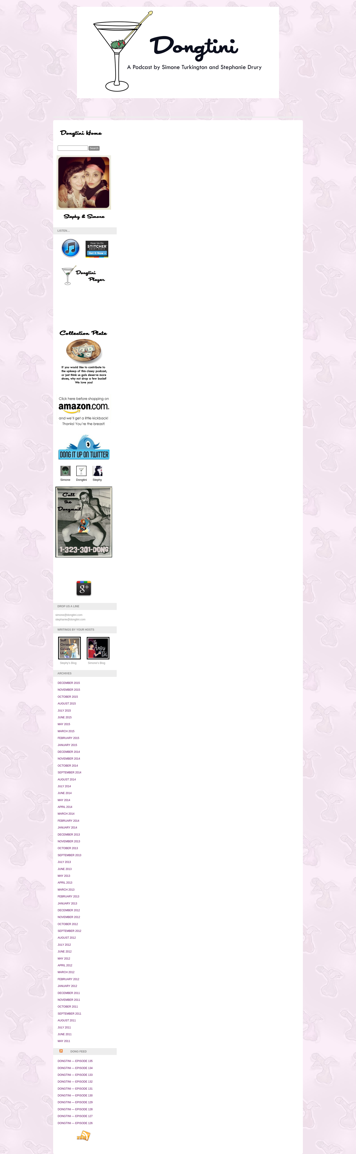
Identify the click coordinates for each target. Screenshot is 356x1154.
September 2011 (69, 1013)
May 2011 (64, 1041)
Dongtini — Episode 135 (75, 1061)
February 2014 (68, 820)
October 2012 (68, 924)
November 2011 (69, 999)
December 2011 (69, 993)
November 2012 (69, 917)
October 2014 (68, 765)
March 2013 (66, 889)
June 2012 (65, 951)
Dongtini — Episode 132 (75, 1081)
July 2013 (64, 862)
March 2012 (66, 972)
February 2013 (68, 896)
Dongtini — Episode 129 (75, 1102)
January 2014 (67, 827)
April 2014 (65, 807)
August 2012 (67, 937)
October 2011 (68, 1006)
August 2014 (67, 779)
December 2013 (69, 834)
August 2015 (67, 703)
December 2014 (69, 751)
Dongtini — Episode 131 (75, 1088)
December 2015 (69, 683)
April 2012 (65, 965)
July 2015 (64, 710)
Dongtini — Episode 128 (75, 1109)
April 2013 (65, 882)
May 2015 (64, 724)
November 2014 (69, 758)
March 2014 (66, 813)
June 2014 (65, 793)
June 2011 (65, 1034)
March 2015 (66, 731)
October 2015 (68, 696)
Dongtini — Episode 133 (75, 1074)
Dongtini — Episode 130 (75, 1095)
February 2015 (68, 738)
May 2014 (64, 800)
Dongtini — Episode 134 (75, 1068)
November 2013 (69, 841)
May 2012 (64, 958)
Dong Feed (78, 1051)
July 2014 (64, 786)
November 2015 (69, 689)
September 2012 (69, 931)
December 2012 (69, 910)
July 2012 (64, 944)
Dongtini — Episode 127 (75, 1116)
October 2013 (68, 848)
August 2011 (67, 1020)
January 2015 (67, 745)
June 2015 (65, 717)
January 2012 (67, 986)
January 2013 (67, 903)
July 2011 (64, 1027)
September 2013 (69, 855)
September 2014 (69, 772)
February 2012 (68, 979)
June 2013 (65, 869)
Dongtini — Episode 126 (75, 1123)
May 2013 (64, 875)
